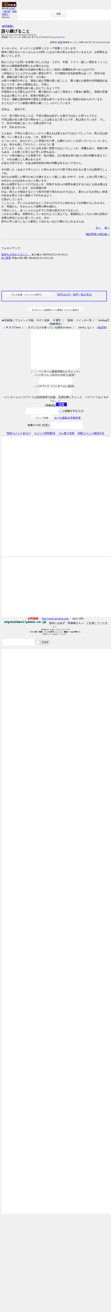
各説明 (102, 327)
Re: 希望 (6, 258)
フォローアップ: (11, 248)
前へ (107, 227)
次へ (98, 227)
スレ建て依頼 (66, 441)
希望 (60, 42)
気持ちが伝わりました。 (16, 254)
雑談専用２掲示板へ (98, 234)
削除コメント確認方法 (91, 441)
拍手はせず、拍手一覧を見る (74, 294)
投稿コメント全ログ (19, 441)
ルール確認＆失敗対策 (67, 425)
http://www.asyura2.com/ (55, 626)
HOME (12, 8)
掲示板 (7, 11)
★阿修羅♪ (8, 26)
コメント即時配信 (44, 441)
